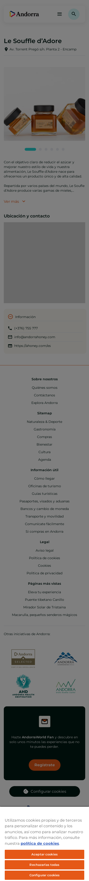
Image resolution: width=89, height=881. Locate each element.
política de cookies (40, 843)
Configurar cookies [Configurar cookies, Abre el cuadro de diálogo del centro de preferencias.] (44, 875)
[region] (44, 843)
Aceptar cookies (44, 854)
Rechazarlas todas (44, 865)
